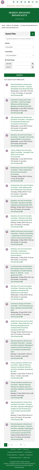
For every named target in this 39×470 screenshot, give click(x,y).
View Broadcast (16, 95)
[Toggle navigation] (36, 2)
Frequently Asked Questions (15, 452)
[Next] (24, 445)
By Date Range (9, 60)
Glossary (25, 449)
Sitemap (13, 449)
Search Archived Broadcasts (10, 27)
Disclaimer (29, 455)
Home (3, 25)
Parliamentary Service (15, 457)
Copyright (21, 455)
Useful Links (26, 457)
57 (21, 445)
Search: (7, 43)
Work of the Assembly (12, 25)
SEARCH (19, 75)
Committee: (9, 52)
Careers (19, 449)
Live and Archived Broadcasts (29, 25)
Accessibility (28, 452)
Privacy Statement (12, 455)
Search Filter (20, 34)
